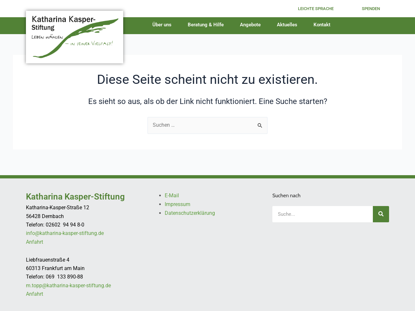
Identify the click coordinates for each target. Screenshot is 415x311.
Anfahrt (34, 242)
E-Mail (172, 196)
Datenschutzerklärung (190, 213)
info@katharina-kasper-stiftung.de (65, 233)
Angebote (252, 24)
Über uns (163, 24)
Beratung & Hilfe (207, 24)
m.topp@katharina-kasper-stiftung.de (68, 285)
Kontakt (324, 24)
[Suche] (381, 214)
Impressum (177, 204)
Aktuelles (289, 24)
